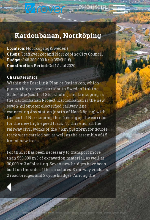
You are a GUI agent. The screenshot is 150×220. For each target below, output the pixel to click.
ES (81, 7)
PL (105, 7)
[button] (146, 110)
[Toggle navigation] (119, 9)
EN (89, 7)
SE (97, 7)
